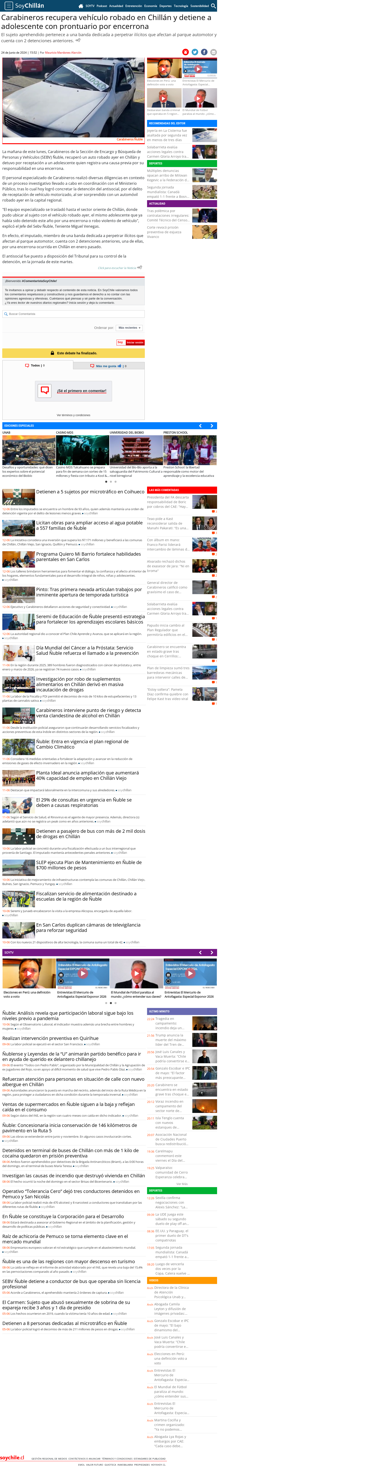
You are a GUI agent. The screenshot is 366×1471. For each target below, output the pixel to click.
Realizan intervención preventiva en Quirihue (50, 1038)
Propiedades (142, 1464)
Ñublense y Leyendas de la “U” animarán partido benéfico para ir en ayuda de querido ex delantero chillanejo (71, 1056)
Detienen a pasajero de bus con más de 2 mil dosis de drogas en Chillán (90, 834)
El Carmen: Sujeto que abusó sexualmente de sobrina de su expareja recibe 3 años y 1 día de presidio (66, 1305)
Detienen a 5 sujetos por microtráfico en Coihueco (90, 491)
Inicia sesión (77, 302)
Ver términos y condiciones (73, 415)
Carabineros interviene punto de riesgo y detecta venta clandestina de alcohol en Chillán (88, 713)
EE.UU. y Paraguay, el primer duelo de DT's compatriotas (171, 1235)
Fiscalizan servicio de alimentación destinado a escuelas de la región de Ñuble (86, 896)
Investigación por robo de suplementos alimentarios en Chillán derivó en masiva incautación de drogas (79, 684)
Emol (82, 1464)
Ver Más (182, 1184)
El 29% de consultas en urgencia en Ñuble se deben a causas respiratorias (84, 802)
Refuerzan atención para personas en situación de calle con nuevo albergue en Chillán (73, 1082)
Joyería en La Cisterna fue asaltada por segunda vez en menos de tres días (167, 135)
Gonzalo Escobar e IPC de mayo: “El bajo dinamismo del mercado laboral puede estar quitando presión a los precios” (171, 1332)
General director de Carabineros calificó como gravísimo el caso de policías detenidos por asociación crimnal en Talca (167, 594)
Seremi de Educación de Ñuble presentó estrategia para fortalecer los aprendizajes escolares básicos (90, 619)
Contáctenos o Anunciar (85, 1458)
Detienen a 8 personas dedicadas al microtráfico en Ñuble (64, 1323)
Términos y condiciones (118, 1458)
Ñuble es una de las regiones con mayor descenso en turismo (68, 1261)
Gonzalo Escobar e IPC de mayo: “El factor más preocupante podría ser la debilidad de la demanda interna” (172, 1080)
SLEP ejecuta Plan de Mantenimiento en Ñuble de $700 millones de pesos (89, 865)
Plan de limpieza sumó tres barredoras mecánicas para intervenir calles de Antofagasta (168, 675)
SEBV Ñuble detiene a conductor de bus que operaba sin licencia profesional (71, 1284)
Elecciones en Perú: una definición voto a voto (170, 1358)
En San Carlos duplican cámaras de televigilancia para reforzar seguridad (88, 927)
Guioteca (111, 1464)
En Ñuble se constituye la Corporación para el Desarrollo (63, 1216)
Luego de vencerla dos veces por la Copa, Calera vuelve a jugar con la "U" (172, 1271)
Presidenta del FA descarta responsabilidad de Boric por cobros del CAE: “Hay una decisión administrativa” (168, 506)
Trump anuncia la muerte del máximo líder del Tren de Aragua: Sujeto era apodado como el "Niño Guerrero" (170, 1047)
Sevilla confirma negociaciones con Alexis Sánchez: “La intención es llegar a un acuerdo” (171, 1207)
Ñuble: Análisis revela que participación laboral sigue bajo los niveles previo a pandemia (68, 1015)
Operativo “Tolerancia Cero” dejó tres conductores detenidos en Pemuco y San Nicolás (71, 1194)
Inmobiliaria (125, 1464)
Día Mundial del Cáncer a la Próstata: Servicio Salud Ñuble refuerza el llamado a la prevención (87, 650)
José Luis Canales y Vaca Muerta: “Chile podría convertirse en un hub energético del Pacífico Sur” (172, 1061)
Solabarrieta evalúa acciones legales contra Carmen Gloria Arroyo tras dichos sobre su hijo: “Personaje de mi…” (167, 156)
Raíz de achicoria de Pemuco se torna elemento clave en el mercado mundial (65, 1239)
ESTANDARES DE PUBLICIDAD (150, 1458)
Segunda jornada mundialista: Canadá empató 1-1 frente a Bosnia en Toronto (168, 194)
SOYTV (9, 952)
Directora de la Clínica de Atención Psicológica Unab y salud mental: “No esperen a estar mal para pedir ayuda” (171, 1299)
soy (91, 513)
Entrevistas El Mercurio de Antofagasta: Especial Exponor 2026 (171, 1377)
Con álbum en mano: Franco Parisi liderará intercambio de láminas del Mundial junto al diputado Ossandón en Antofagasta (168, 549)
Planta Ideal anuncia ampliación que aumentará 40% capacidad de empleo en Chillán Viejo (87, 775)
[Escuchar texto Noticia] (139, 267)
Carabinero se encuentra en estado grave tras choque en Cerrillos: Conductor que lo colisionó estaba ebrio (168, 656)
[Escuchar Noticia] (78, 40)
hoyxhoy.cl (159, 1464)
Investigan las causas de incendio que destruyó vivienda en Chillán (73, 1175)
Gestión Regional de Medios (50, 1458)
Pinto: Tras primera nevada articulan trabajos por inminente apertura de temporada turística (89, 592)
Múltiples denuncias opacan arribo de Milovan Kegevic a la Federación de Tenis (168, 177)
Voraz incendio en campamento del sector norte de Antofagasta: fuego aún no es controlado (172, 1110)
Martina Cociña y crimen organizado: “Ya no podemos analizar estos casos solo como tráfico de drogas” (170, 1432)
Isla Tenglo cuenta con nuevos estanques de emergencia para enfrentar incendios (171, 1127)
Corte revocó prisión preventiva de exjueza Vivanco (164, 232)
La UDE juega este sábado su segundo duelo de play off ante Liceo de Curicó (172, 1221)
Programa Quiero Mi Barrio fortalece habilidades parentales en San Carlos (88, 556)
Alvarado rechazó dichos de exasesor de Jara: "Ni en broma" (168, 566)
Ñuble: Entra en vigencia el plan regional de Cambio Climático (82, 744)
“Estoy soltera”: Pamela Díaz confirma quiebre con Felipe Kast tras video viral (167, 694)
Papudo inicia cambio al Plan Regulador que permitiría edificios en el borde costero (166, 632)
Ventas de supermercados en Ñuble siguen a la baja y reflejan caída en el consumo (68, 1107)
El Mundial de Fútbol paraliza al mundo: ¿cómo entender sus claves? (170, 1394)
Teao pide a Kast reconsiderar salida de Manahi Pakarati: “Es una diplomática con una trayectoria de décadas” (166, 528)
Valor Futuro (95, 1464)
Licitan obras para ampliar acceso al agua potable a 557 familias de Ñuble (89, 525)
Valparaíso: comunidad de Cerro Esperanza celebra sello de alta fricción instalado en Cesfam (171, 1177)
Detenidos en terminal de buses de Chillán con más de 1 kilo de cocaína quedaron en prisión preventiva (70, 1153)
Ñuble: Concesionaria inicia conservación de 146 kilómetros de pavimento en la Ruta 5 (69, 1128)
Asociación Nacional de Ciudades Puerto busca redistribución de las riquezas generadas (171, 1143)
